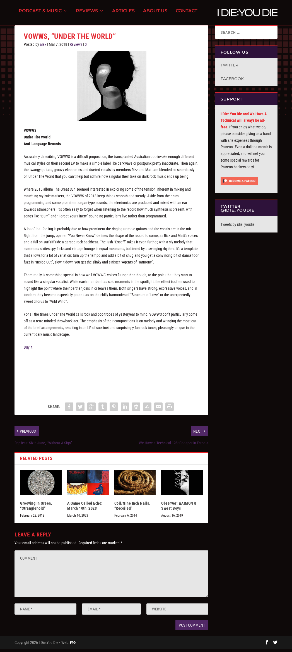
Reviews (87, 14)
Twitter (229, 68)
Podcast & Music (40, 14)
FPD (73, 645)
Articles (123, 14)
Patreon (227, 150)
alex (43, 47)
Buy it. (28, 350)
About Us (155, 14)
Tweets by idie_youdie (238, 227)
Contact (186, 14)
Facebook (232, 81)
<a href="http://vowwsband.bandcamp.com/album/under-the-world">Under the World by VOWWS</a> (111, 377)
